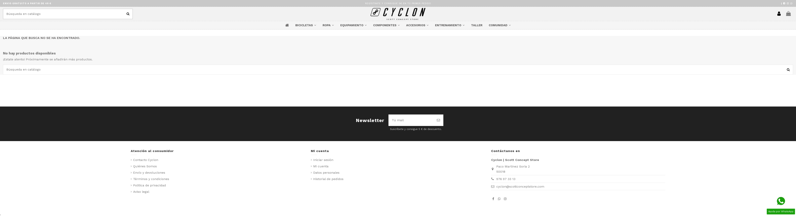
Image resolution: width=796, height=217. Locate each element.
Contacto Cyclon (145, 160)
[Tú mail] (411, 120)
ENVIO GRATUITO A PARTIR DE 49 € (27, 3)
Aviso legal (141, 192)
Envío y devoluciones (149, 172)
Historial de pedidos (328, 179)
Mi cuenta (321, 166)
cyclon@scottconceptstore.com (520, 186)
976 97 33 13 (505, 179)
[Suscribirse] (438, 120)
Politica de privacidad (149, 185)
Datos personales (326, 172)
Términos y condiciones (151, 179)
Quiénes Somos (145, 166)
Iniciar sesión (323, 160)
